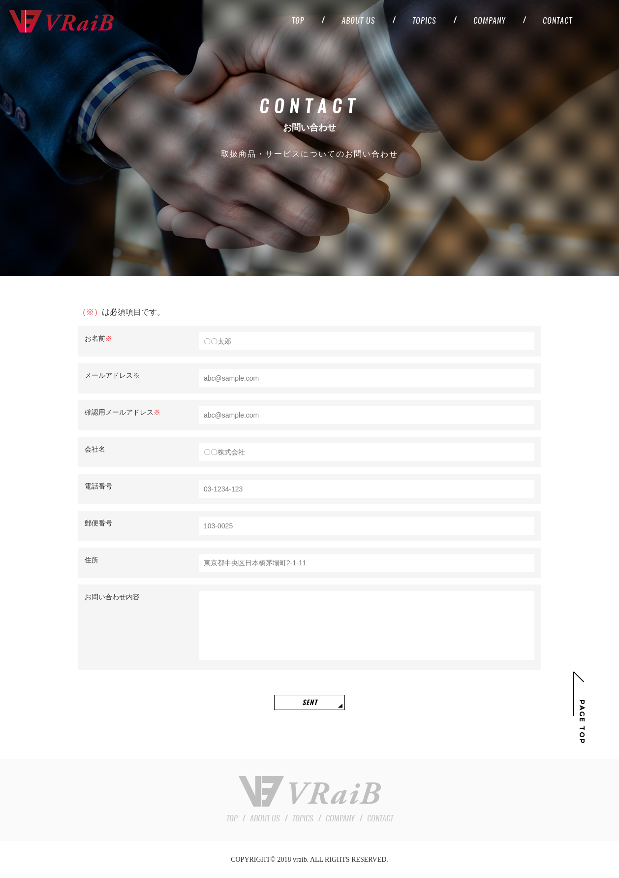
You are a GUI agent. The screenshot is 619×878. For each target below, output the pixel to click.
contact (557, 21)
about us (358, 21)
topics (424, 21)
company (489, 21)
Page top (582, 722)
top (298, 21)
